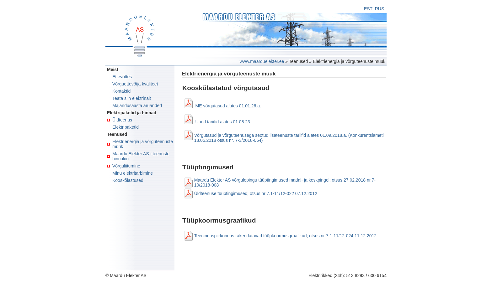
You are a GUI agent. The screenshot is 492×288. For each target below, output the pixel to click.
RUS (379, 8)
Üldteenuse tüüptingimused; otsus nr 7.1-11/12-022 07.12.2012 (255, 193)
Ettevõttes (122, 76)
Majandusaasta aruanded (137, 105)
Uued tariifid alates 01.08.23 (222, 121)
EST (368, 8)
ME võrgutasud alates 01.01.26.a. (228, 105)
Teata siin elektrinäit (131, 98)
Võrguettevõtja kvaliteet (135, 83)
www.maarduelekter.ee (262, 61)
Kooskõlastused (127, 180)
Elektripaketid (125, 127)
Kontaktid (121, 91)
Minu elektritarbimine (132, 173)
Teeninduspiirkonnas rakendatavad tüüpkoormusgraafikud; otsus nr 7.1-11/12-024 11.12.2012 (285, 235)
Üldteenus (122, 119)
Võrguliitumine (126, 165)
